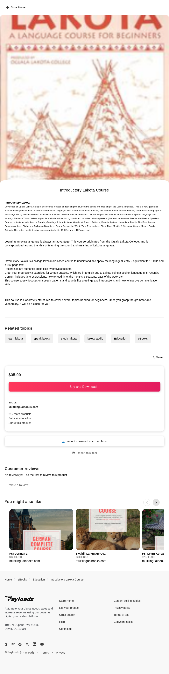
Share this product (20, 422)
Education (120, 338)
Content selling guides (127, 600)
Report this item (84, 452)
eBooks (143, 338)
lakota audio (95, 338)
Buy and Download (85, 386)
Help (62, 621)
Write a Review (18, 485)
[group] (41, 536)
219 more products (20, 414)
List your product (69, 607)
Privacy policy (122, 607)
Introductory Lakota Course (67, 579)
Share (157, 357)
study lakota (69, 338)
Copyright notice (123, 621)
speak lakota (42, 338)
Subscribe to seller (20, 418)
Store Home (15, 7)
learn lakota (15, 338)
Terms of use (121, 614)
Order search (67, 614)
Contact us (65, 628)
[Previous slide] (146, 502)
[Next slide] (156, 502)
